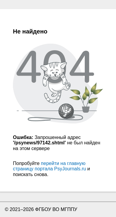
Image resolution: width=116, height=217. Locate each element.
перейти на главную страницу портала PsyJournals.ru (49, 166)
